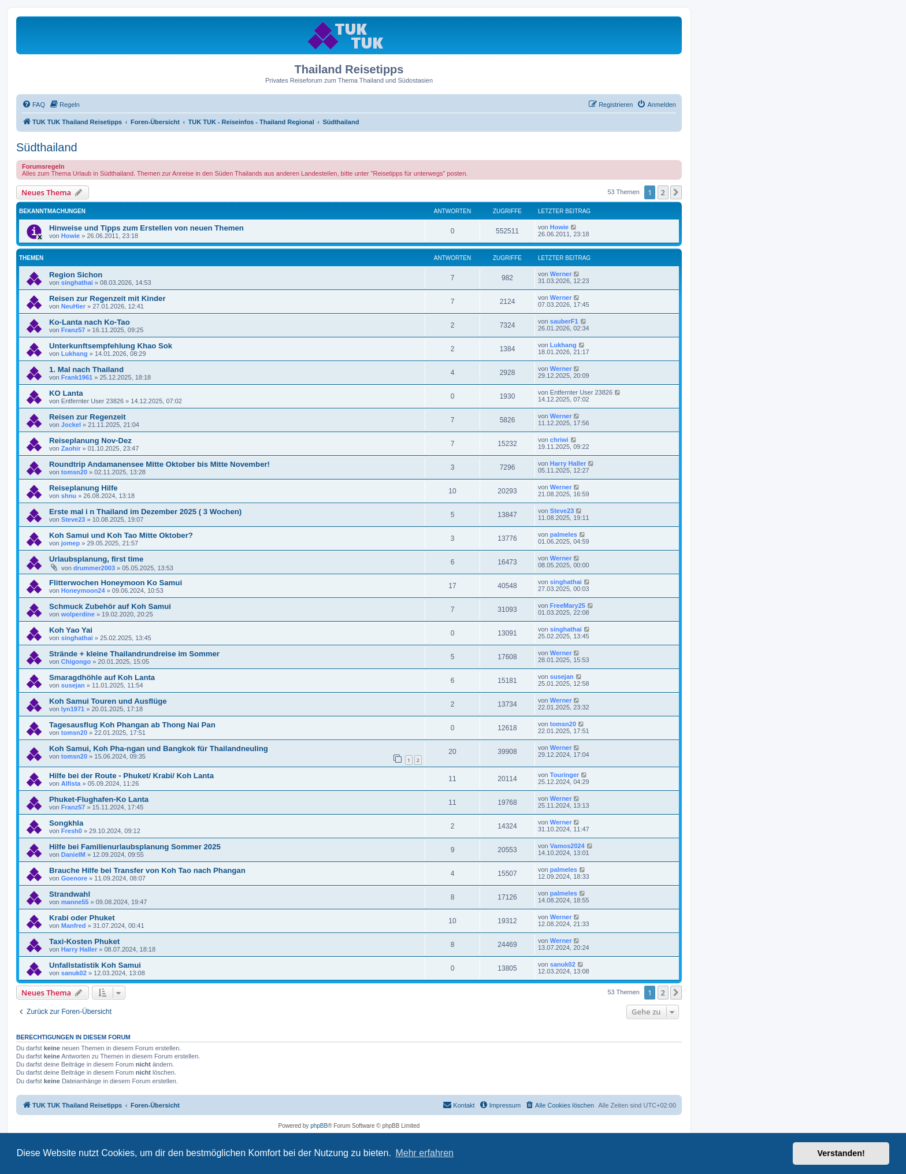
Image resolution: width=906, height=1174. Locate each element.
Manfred (73, 925)
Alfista (71, 783)
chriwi (559, 439)
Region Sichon (75, 274)
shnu (68, 495)
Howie (70, 235)
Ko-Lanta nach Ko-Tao (89, 322)
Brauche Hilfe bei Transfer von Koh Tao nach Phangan (147, 870)
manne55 (75, 901)
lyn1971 (72, 708)
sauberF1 (564, 321)
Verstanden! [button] (841, 1153)
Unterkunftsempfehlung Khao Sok (110, 345)
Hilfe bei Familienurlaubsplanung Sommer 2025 (135, 846)
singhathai (77, 282)
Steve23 (73, 519)
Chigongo (76, 661)
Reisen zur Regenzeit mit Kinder (107, 298)
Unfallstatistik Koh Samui (95, 965)
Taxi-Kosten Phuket (84, 941)
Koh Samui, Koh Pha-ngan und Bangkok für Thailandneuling (158, 748)
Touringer (565, 774)
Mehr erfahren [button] (424, 1153)
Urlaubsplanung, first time (96, 559)
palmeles (563, 534)
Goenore (74, 878)
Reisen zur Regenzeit (87, 417)
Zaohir (71, 448)
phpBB (319, 1126)
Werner (561, 273)
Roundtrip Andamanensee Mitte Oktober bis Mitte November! (159, 464)
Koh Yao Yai (70, 630)
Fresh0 (71, 830)
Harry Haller (568, 463)
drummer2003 (94, 567)
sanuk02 (74, 972)
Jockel (71, 424)
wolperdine (78, 614)
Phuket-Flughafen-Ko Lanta (98, 799)
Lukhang (74, 353)
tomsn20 (74, 472)
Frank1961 (76, 377)
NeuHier (73, 306)
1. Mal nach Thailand (86, 369)
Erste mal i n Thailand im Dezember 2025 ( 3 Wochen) (145, 511)
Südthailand (46, 147)
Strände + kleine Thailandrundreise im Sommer (134, 653)
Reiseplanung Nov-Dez (90, 440)
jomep (70, 543)
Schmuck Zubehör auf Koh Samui (110, 606)
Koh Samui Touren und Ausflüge (108, 701)
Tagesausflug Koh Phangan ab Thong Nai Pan (132, 724)
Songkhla (66, 823)
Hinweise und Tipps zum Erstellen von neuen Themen (146, 228)
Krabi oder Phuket (82, 917)
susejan (73, 685)
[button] (676, 192)
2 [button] (663, 192)
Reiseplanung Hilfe (83, 488)
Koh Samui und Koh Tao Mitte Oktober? (121, 535)
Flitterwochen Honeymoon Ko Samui (115, 582)
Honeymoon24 (83, 590)
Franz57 (73, 329)
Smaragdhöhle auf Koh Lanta (102, 677)
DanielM (73, 854)
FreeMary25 (567, 605)
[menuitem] (33, 105)
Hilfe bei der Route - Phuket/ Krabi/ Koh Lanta (131, 775)
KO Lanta (66, 393)
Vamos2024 (567, 845)
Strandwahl (69, 894)
